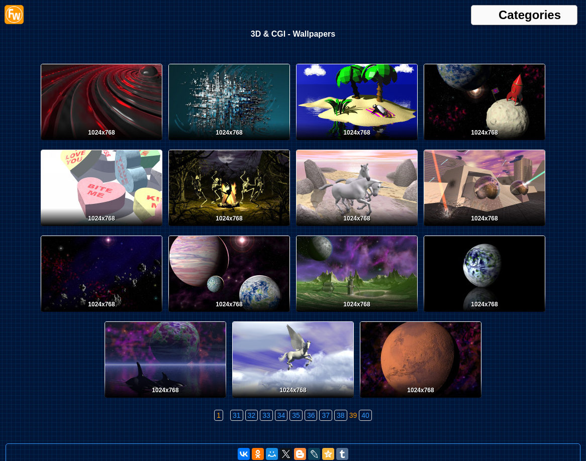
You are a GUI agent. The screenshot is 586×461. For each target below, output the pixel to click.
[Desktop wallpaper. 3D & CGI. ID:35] (357, 142)
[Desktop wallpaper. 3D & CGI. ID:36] (229, 142)
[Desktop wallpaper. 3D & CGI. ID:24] (293, 399)
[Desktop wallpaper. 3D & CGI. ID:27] (357, 313)
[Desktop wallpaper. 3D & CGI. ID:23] (420, 399)
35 (296, 415)
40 (365, 415)
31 (237, 415)
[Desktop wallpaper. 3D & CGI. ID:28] (229, 313)
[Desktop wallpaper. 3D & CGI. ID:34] (484, 142)
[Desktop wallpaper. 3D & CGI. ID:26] (484, 313)
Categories (530, 15)
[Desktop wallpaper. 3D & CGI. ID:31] (357, 228)
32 (252, 415)
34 (281, 415)
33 (266, 415)
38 (341, 415)
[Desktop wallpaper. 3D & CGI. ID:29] (101, 313)
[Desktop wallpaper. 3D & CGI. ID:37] (101, 142)
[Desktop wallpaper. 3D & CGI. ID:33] (101, 228)
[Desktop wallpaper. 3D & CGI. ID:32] (229, 228)
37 (326, 415)
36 (311, 415)
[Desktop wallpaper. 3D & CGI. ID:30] (484, 228)
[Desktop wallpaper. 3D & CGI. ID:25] (165, 399)
